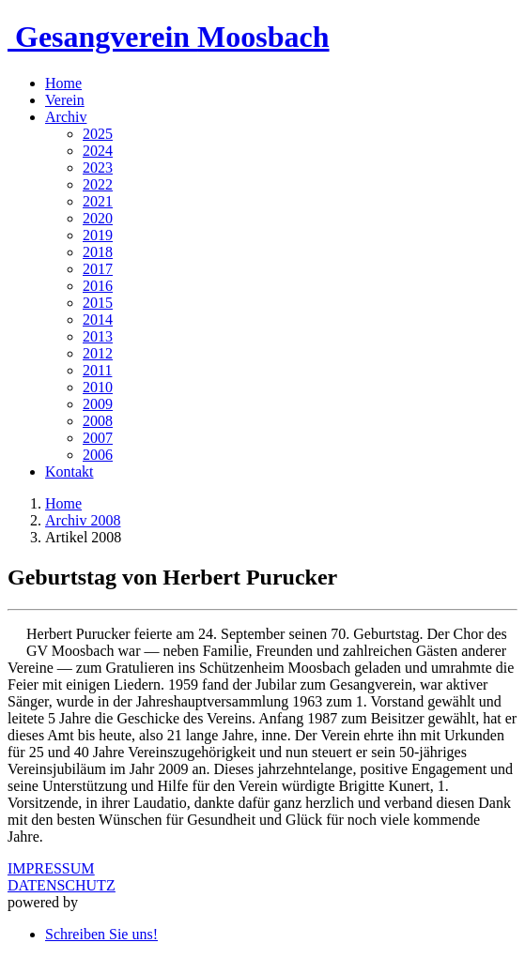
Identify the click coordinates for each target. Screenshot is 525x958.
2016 (98, 286)
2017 (98, 269)
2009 (98, 404)
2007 (98, 438)
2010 (98, 387)
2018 (98, 252)
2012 (98, 353)
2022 (98, 184)
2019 (98, 235)
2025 (98, 134)
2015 (98, 303)
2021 (98, 201)
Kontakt (69, 471)
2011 (97, 370)
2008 (98, 421)
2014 (98, 319)
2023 (98, 167)
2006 (98, 455)
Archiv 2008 (82, 520)
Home (63, 83)
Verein (65, 100)
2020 (98, 218)
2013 (98, 336)
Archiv (65, 117)
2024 (98, 151)
